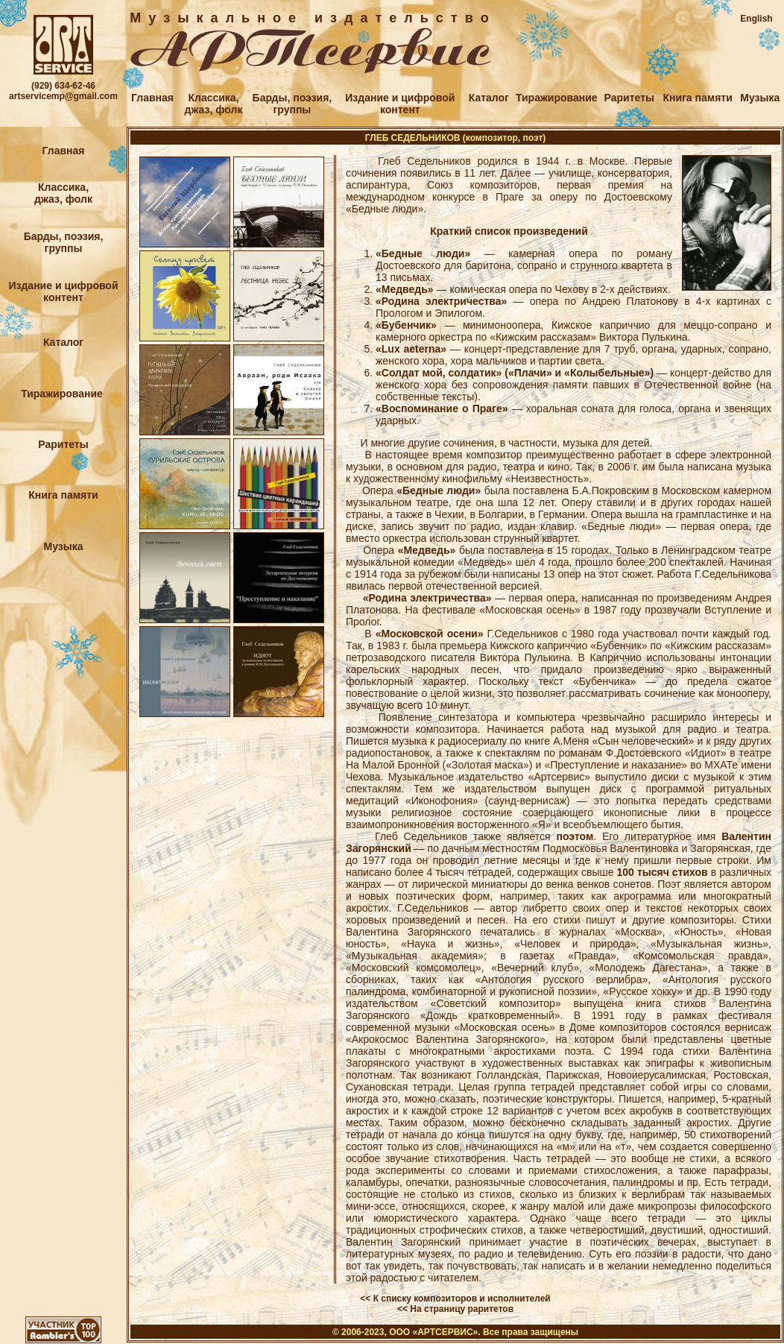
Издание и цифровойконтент (400, 104)
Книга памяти (697, 98)
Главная (152, 98)
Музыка (760, 98)
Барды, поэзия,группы (292, 104)
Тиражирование (557, 98)
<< (365, 1298)
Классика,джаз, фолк (214, 104)
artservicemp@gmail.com (63, 96)
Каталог (489, 98)
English (756, 18)
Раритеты (629, 98)
